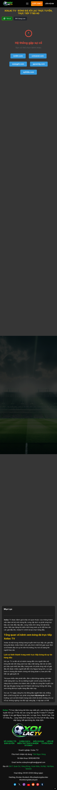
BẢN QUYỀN (9, 743)
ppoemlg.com (39, 64)
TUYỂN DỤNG (47, 743)
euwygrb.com (18, 64)
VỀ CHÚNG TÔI (10, 741)
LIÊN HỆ (50, 741)
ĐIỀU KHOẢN (38, 741)
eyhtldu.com (28, 72)
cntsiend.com (38, 56)
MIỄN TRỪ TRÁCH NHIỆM (27, 743)
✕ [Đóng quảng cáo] (55, 789)
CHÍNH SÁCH (24, 741)
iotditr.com (18, 56)
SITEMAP (28, 745)
